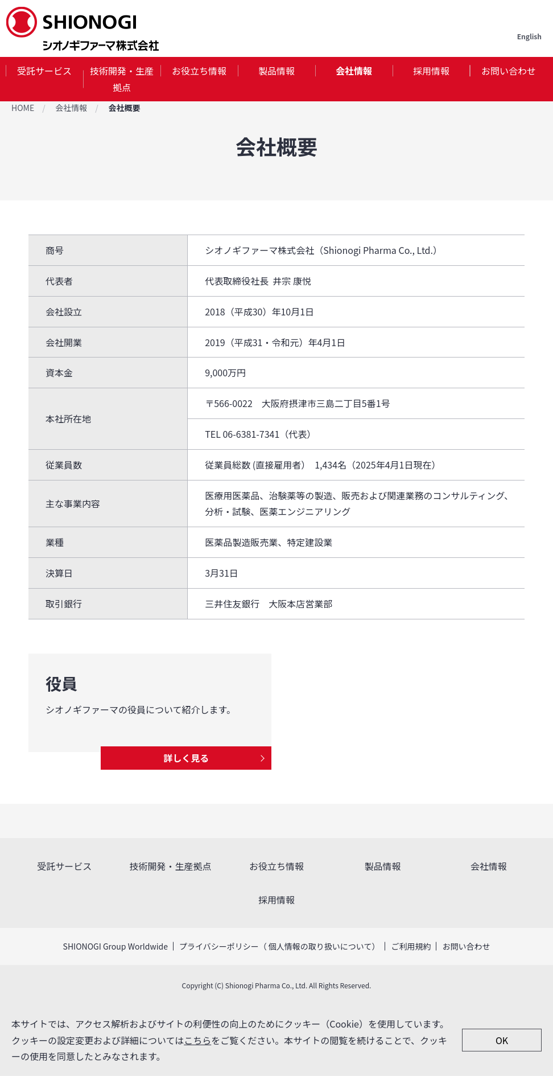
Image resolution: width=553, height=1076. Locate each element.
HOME (22, 107)
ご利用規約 (411, 946)
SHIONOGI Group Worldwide (115, 946)
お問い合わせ (508, 70)
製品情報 (276, 70)
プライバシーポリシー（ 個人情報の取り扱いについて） (279, 946)
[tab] (44, 79)
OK (502, 1040)
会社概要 (124, 107)
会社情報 (354, 70)
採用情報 (431, 70)
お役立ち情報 (199, 70)
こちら (197, 1039)
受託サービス (44, 70)
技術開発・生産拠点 (122, 79)
